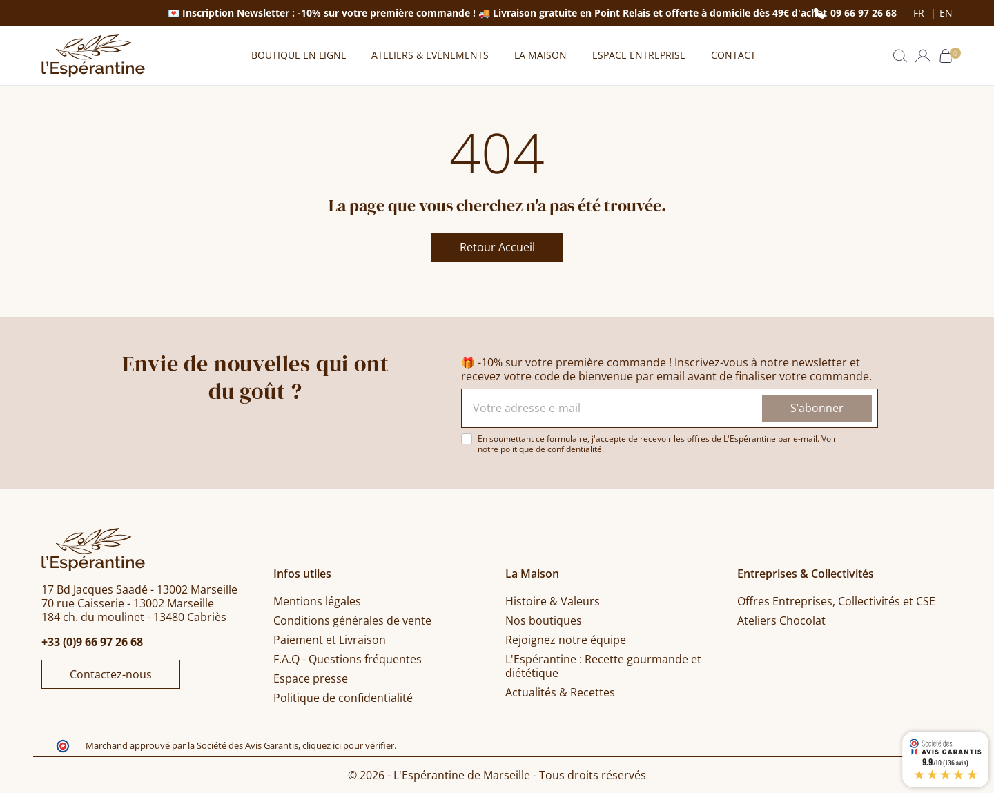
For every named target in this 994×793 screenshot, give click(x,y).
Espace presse (310, 678)
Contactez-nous (111, 674)
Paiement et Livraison (329, 639)
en (946, 13)
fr (920, 13)
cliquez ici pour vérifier (348, 746)
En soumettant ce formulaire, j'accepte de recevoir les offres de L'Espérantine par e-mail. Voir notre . (657, 443)
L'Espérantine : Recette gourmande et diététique (603, 666)
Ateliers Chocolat (781, 620)
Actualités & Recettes (560, 692)
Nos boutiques (543, 620)
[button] (900, 56)
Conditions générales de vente (352, 620)
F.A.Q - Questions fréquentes (347, 659)
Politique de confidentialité (343, 697)
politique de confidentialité (551, 449)
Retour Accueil (497, 247)
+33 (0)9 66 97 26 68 (92, 641)
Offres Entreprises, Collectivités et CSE (836, 601)
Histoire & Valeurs (552, 601)
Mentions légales (317, 601)
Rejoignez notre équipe (565, 639)
